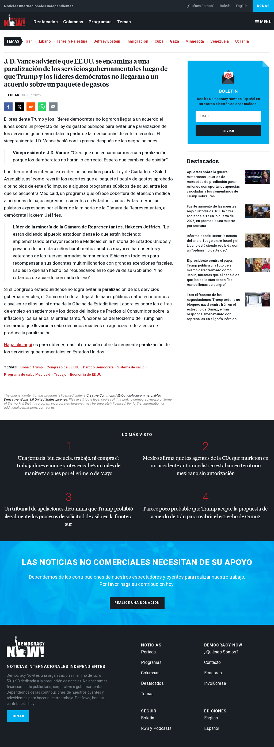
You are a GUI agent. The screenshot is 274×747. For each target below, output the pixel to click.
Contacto (212, 662)
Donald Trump (31, 367)
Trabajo (60, 374)
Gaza (174, 41)
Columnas (73, 21)
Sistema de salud (130, 367)
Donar (263, 6)
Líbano (45, 41)
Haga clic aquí (18, 344)
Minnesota (194, 41)
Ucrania (242, 41)
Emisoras (213, 672)
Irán (29, 41)
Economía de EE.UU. (86, 374)
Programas (100, 21)
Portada (148, 651)
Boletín (225, 6)
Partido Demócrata (98, 367)
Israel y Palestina (72, 41)
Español (211, 728)
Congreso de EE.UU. (63, 367)
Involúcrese (215, 683)
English (241, 6)
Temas (124, 21)
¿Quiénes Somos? (201, 6)
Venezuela (219, 41)
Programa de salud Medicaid (27, 374)
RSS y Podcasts (156, 728)
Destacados (45, 21)
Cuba (159, 41)
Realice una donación (137, 603)
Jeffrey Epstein (107, 41)
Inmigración (137, 41)
